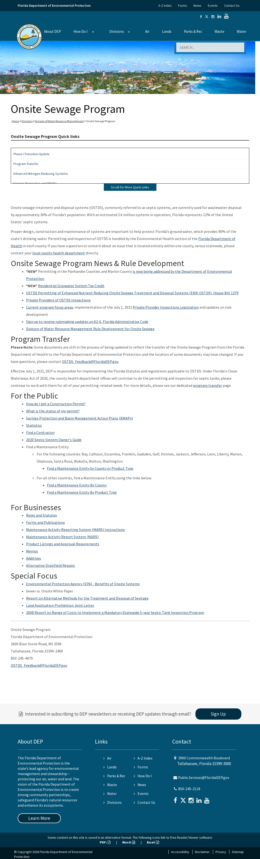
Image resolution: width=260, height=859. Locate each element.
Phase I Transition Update (31, 154)
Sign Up (218, 714)
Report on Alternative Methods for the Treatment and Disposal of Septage (87, 598)
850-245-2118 (189, 789)
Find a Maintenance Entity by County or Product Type (90, 468)
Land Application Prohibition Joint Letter (60, 605)
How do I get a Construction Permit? (56, 403)
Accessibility (180, 852)
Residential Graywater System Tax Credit (71, 285)
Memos (32, 551)
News (197, 5)
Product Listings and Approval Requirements (62, 544)
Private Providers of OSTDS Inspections (58, 300)
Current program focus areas (49, 307)
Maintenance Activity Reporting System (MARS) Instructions (75, 529)
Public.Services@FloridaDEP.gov (203, 777)
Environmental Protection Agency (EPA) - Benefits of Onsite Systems (83, 583)
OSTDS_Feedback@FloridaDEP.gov (90, 361)
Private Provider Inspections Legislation (166, 307)
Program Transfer (26, 164)
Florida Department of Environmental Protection (54, 5)
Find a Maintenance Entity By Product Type (82, 492)
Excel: (153, 842)
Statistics (34, 425)
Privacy (221, 852)
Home (15, 121)
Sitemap (238, 852)
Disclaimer (202, 852)
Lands (166, 31)
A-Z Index (164, 5)
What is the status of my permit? (53, 411)
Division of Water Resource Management (59, 121)
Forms (182, 5)
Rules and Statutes (41, 515)
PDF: (105, 842)
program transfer (207, 385)
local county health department (58, 253)
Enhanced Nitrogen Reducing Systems (40, 173)
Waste (219, 31)
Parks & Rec (193, 31)
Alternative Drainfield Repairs (50, 565)
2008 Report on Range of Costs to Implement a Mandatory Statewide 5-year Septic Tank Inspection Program (115, 612)
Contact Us (232, 5)
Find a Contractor (40, 432)
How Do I (80, 31)
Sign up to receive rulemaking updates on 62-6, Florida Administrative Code (87, 321)
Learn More (39, 818)
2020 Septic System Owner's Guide (54, 439)
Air (147, 31)
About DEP (52, 31)
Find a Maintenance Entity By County (77, 485)
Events (213, 5)
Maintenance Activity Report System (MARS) (62, 536)
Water (241, 31)
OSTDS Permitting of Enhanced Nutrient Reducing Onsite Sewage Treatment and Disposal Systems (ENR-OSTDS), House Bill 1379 (132, 292)
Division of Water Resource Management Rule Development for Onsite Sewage (90, 328)
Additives (33, 558)
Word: (128, 842)
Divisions (116, 31)
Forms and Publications (45, 522)
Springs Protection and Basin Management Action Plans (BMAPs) (79, 418)
